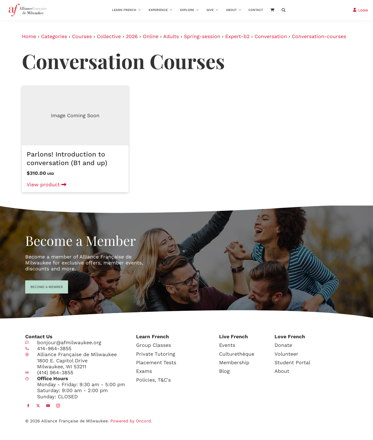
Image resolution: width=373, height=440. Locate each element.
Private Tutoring (155, 354)
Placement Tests (156, 362)
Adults (171, 36)
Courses (82, 36)
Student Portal (292, 362)
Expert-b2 (237, 36)
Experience (158, 10)
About (231, 10)
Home (29, 36)
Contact (255, 10)
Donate (283, 345)
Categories (54, 36)
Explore (187, 10)
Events (227, 345)
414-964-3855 (54, 348)
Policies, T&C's (153, 380)
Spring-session (202, 36)
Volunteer (286, 354)
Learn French (124, 10)
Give (210, 10)
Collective (109, 36)
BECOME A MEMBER (38, 286)
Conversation (271, 36)
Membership (234, 362)
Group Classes (153, 345)
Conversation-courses (319, 36)
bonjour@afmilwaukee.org (69, 342)
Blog (224, 371)
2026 (132, 36)
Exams (144, 371)
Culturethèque (236, 354)
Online (150, 36)
